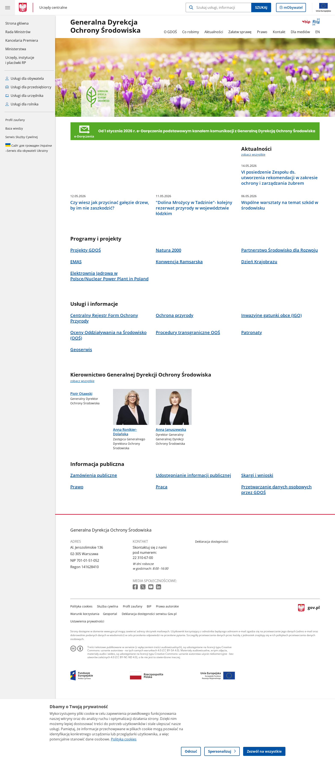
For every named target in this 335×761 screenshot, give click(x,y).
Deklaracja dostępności (212, 607)
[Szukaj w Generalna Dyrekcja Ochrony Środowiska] (218, 7)
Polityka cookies (82, 671)
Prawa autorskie (168, 671)
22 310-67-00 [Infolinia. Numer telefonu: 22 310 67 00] (144, 623)
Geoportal (111, 679)
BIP (150, 671)
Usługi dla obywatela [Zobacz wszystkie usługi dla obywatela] (24, 78)
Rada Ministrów (17, 32)
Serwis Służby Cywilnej (21, 137)
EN (318, 32)
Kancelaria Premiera (21, 40)
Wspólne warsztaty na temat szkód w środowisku (280, 270)
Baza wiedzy (14, 128)
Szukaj (261, 7)
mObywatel (293, 8)
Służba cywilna (108, 671)
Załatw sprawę (241, 32)
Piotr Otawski (82, 494)
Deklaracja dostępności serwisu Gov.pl (150, 679)
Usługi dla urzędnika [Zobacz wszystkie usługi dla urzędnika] (24, 95)
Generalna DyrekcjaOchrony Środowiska (106, 26)
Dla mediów (301, 32)
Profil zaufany (15, 120)
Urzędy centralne (53, 7)
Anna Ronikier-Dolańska (126, 497)
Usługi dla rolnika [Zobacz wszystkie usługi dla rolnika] (21, 104)
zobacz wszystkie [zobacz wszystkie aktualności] (254, 154)
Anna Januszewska (172, 494)
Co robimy (191, 32)
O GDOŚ (171, 32)
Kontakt (280, 32)
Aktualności (215, 32)
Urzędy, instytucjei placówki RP (19, 60)
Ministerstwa (15, 49)
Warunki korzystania (85, 679)
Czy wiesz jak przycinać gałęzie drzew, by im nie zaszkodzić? (110, 270)
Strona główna (21, 23)
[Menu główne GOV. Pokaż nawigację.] (7, 7)
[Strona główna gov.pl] (23, 7)
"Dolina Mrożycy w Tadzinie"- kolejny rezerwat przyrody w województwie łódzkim (195, 273)
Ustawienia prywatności (88, 686)
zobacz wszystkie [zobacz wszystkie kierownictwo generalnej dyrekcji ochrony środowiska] (83, 446)
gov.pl (310, 678)
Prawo (263, 32)
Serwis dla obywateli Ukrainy (28, 148)
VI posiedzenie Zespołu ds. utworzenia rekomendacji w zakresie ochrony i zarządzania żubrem (280, 177)
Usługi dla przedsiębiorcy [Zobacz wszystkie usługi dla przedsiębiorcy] (28, 87)
